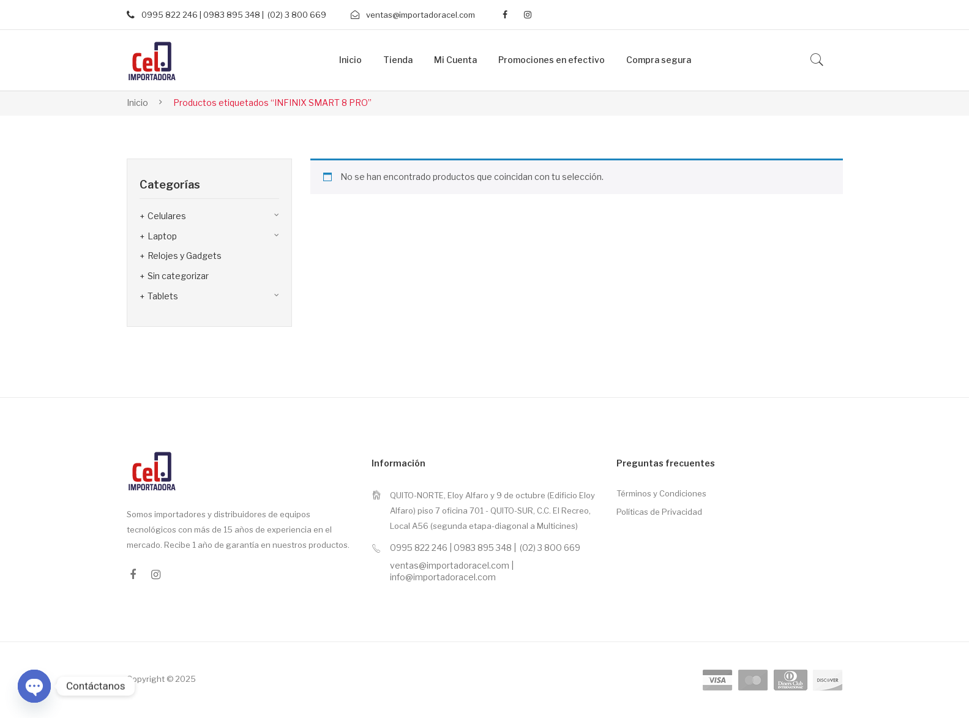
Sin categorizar (178, 276)
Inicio (137, 102)
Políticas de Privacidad (659, 512)
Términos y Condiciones (661, 493)
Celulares (167, 216)
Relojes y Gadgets (185, 255)
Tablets (163, 296)
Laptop (162, 236)
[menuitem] (350, 60)
